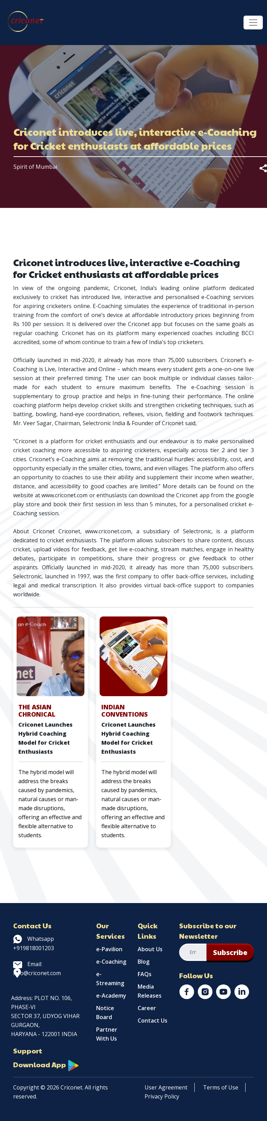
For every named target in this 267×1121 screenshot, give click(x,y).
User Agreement (166, 1087)
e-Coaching (111, 961)
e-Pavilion (109, 949)
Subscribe (230, 952)
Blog (143, 961)
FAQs (144, 974)
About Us (150, 949)
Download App (46, 1064)
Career (147, 1008)
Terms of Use (220, 1087)
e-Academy (111, 995)
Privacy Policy (162, 1096)
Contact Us (152, 1020)
